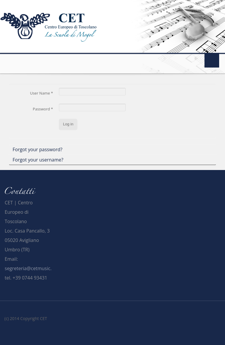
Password (43, 109)
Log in (68, 124)
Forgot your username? (38, 159)
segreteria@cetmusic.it (29, 268)
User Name (41, 93)
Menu (211, 60)
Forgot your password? (37, 149)
